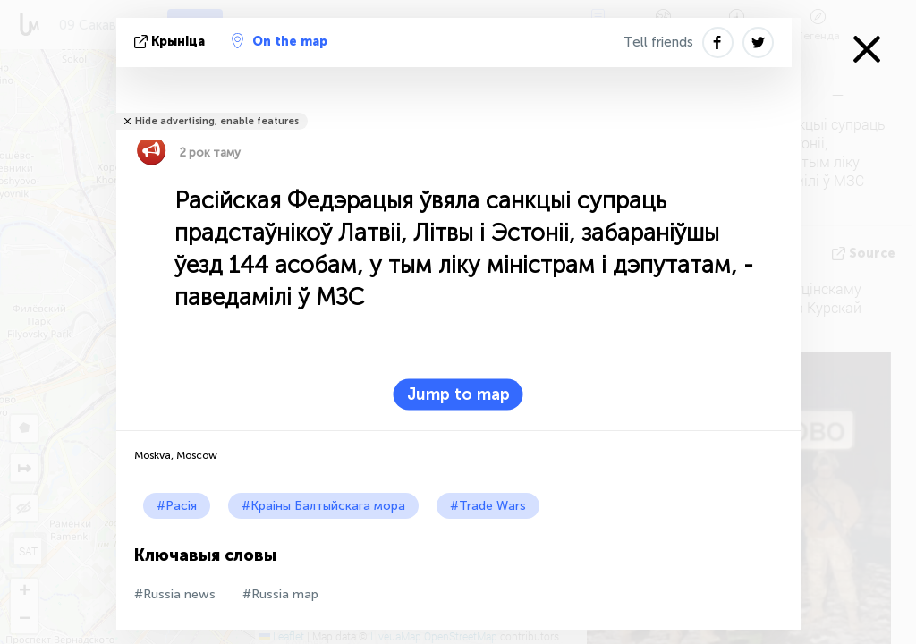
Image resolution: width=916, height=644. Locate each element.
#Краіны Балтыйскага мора (323, 505)
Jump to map (458, 394)
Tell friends (658, 42)
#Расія (177, 505)
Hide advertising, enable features (217, 121)
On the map (279, 41)
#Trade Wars (488, 505)
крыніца (171, 41)
